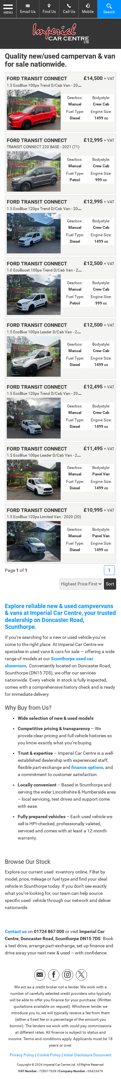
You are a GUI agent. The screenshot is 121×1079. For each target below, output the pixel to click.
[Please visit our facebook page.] (53, 975)
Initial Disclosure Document (87, 1055)
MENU (8, 8)
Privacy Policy (22, 1055)
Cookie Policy (49, 1055)
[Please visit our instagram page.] (67, 975)
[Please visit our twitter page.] (81, 975)
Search (109, 8)
